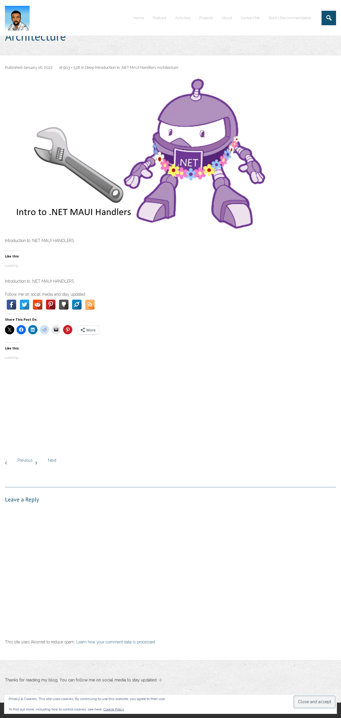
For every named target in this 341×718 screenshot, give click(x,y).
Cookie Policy (113, 709)
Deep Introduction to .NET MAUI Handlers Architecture (131, 67)
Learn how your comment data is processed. (116, 642)
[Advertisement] (170, 410)
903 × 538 (71, 67)
